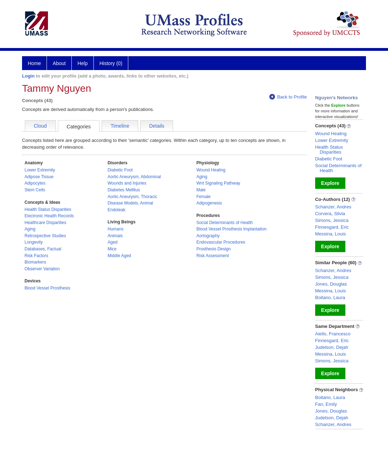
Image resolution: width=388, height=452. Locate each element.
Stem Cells (35, 189)
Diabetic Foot (120, 169)
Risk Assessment (212, 255)
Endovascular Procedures (220, 242)
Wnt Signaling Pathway (218, 183)
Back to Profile (288, 97)
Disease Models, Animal (130, 203)
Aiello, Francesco (333, 333)
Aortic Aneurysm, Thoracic (132, 196)
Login (28, 76)
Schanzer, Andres (333, 206)
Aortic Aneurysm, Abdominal (134, 176)
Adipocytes (35, 183)
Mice (112, 248)
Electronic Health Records (49, 215)
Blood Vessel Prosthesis (47, 288)
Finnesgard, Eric (332, 227)
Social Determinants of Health (224, 222)
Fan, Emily (326, 404)
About (59, 63)
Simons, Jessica (332, 220)
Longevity (34, 242)
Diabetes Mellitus (124, 189)
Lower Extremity (40, 169)
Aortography (208, 235)
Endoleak (116, 209)
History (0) (111, 63)
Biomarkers (35, 262)
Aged (113, 242)
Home (34, 63)
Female (203, 196)
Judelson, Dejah (331, 347)
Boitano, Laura (330, 297)
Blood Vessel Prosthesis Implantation (231, 229)
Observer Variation (42, 268)
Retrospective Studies (45, 235)
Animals (115, 235)
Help (82, 63)
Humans (116, 229)
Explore (330, 183)
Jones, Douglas (331, 284)
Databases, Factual (43, 248)
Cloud (40, 126)
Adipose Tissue (39, 176)
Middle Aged (119, 255)
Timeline (120, 126)
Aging (30, 229)
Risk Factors (36, 255)
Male (201, 189)
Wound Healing (211, 169)
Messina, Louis (330, 233)
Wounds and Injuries (127, 183)
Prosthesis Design (213, 248)
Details (157, 126)
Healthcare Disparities (45, 222)
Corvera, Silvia (330, 213)
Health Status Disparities (48, 209)
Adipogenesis (209, 203)
